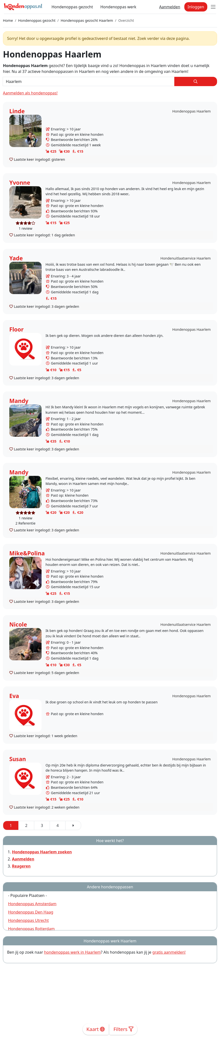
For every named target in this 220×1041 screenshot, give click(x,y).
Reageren (21, 866)
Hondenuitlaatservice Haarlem (185, 258)
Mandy (18, 401)
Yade (16, 258)
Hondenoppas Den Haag (30, 912)
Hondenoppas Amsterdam (32, 903)
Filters (123, 1029)
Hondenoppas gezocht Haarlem (87, 20)
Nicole (18, 624)
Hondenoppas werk (118, 7)
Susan (17, 759)
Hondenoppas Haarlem (191, 111)
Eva (14, 696)
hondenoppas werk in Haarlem (72, 952)
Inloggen (195, 7)
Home (8, 20)
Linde (17, 111)
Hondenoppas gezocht (72, 7)
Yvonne (19, 182)
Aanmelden (169, 7)
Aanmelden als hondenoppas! (30, 93)
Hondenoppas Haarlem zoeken (42, 852)
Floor (16, 329)
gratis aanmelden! (169, 952)
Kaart (96, 1029)
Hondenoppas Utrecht (28, 920)
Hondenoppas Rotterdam (31, 928)
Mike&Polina (27, 553)
